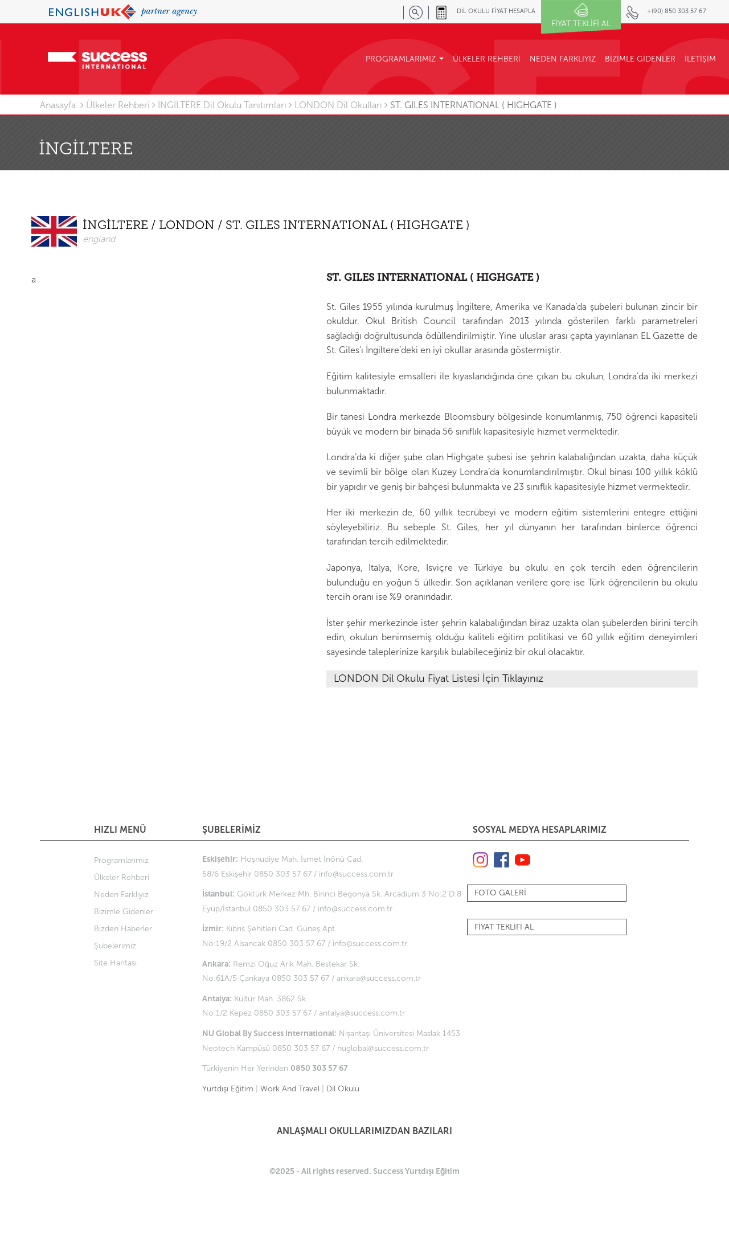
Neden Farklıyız (121, 894)
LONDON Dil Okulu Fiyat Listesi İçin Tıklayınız (438, 678)
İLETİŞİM (700, 59)
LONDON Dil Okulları (338, 105)
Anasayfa (58, 105)
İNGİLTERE (117, 226)
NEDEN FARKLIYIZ (563, 59)
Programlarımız (121, 860)
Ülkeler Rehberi (118, 105)
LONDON (188, 226)
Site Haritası (115, 963)
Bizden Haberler (123, 929)
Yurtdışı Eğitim (227, 1089)
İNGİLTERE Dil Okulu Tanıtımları (222, 105)
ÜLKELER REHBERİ (487, 59)
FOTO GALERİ (500, 893)
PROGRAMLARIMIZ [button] (405, 59)
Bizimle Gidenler (123, 911)
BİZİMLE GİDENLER (640, 59)
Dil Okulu (342, 1089)
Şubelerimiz (115, 946)
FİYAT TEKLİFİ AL (504, 927)
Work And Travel (290, 1089)
